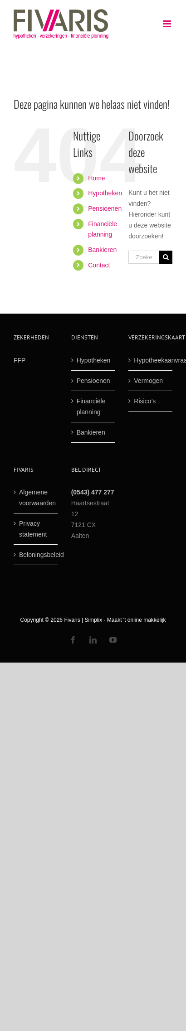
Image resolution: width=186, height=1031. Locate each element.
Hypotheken (105, 193)
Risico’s (145, 401)
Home (96, 178)
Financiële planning (91, 406)
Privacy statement (33, 529)
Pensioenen (105, 208)
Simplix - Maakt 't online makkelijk (125, 620)
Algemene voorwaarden (36, 498)
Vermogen (148, 380)
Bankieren (102, 249)
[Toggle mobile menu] (167, 24)
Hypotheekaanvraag (151, 360)
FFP (19, 360)
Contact (99, 265)
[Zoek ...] (143, 257)
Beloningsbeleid (36, 554)
